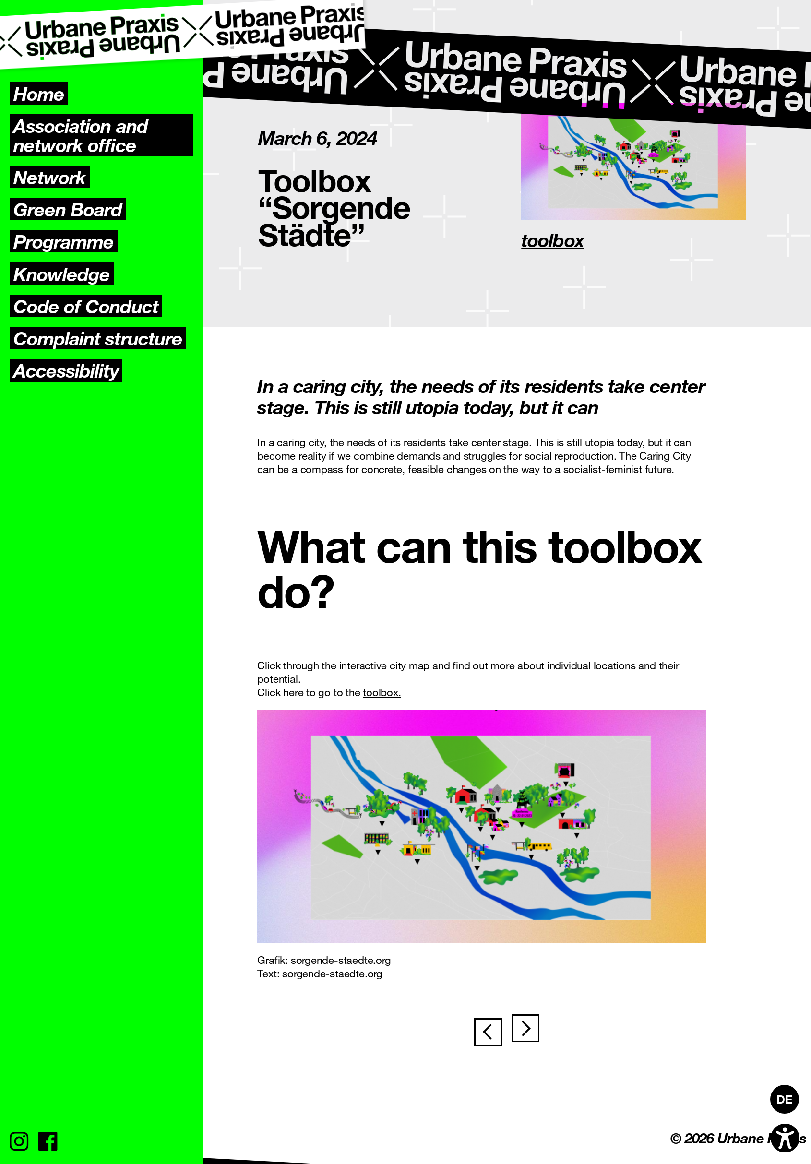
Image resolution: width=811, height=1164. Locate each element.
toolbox (552, 239)
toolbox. (382, 692)
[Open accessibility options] (785, 1138)
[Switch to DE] (784, 1099)
